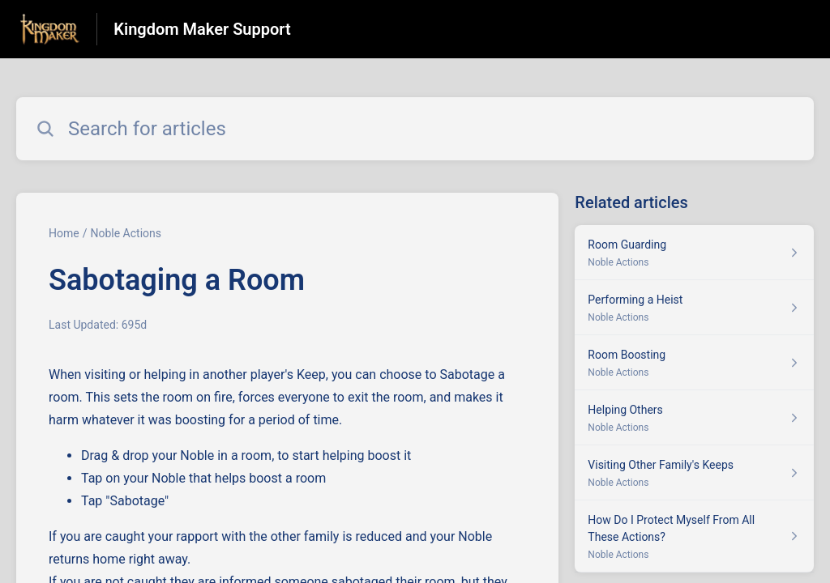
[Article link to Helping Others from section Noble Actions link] (694, 417)
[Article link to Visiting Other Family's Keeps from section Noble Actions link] (694, 472)
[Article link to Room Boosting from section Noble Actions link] (694, 362)
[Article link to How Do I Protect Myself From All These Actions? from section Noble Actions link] (694, 536)
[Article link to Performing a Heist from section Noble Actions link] (694, 307)
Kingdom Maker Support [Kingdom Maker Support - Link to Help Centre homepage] (201, 29)
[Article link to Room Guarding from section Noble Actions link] (694, 252)
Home (64, 233)
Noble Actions (125, 233)
